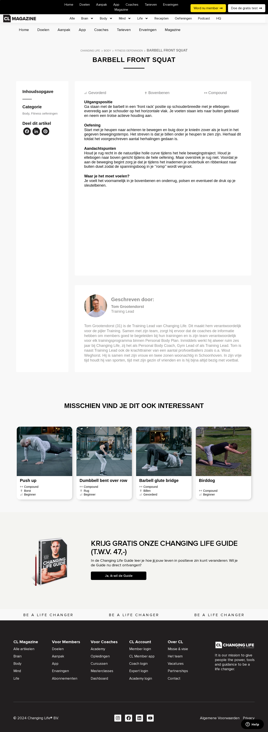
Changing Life (90, 50)
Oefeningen (183, 18)
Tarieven (151, 5)
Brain (87, 18)
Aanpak (101, 5)
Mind (125, 18)
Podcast (204, 18)
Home (68, 5)
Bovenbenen (159, 93)
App (116, 5)
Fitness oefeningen (129, 50)
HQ (218, 18)
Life (142, 18)
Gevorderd (97, 93)
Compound (217, 93)
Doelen (85, 5)
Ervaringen (170, 5)
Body (106, 18)
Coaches (132, 5)
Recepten (162, 18)
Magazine (121, 10)
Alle (72, 18)
